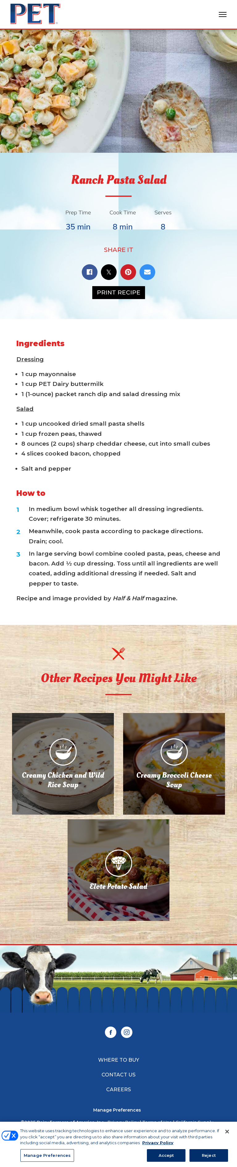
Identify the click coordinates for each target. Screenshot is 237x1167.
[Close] (227, 1134)
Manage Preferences (117, 1110)
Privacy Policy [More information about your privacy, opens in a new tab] (157, 1145)
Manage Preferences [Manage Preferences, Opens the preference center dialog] (47, 1157)
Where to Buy (118, 1060)
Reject (209, 1157)
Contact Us (118, 1075)
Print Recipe (118, 292)
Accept (166, 1157)
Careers (118, 1089)
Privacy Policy (123, 1122)
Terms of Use (157, 1122)
